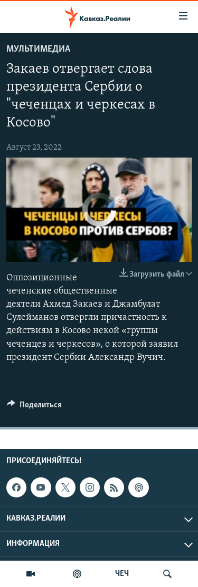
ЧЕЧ (122, 574)
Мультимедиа (38, 49)
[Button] (34, 407)
